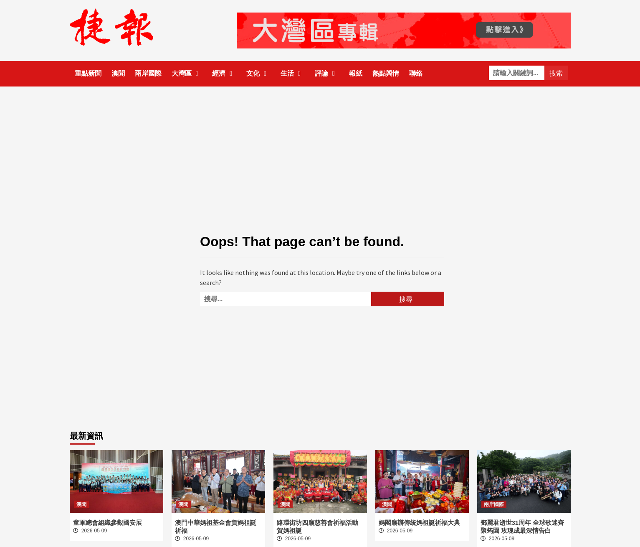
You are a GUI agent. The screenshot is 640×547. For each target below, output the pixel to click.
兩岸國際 (148, 73)
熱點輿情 (385, 73)
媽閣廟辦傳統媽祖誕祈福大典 (419, 522)
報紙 (355, 73)
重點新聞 (88, 73)
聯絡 (415, 73)
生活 (293, 73)
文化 (258, 73)
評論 (327, 73)
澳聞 (118, 73)
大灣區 (187, 73)
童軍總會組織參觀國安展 (107, 522)
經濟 (224, 73)
